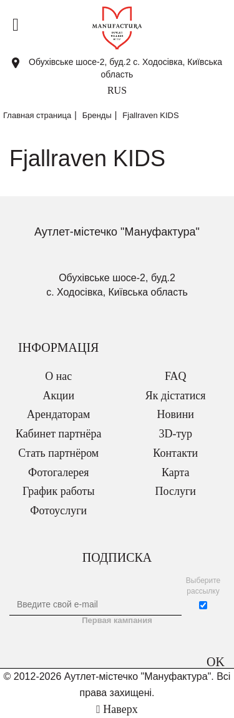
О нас (58, 376)
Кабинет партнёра (58, 433)
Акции (58, 395)
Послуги (175, 491)
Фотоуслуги (58, 510)
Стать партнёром (58, 453)
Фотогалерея (58, 472)
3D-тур (175, 433)
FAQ (176, 376)
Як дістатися (175, 395)
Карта (176, 472)
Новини (175, 414)
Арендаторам (58, 414)
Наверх (116, 709)
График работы (58, 491)
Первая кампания (117, 620)
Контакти (175, 453)
